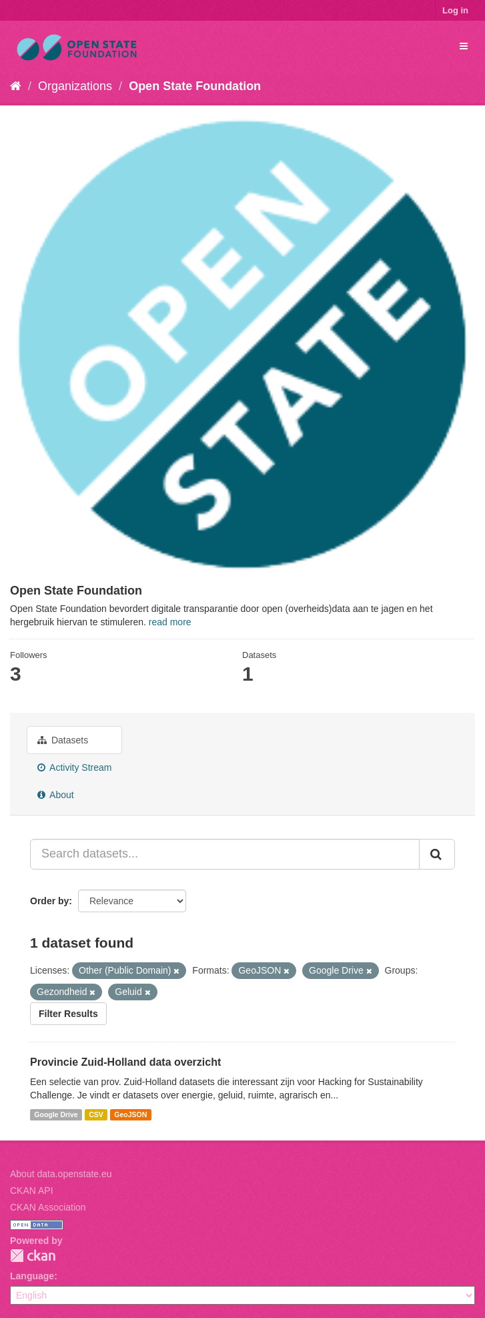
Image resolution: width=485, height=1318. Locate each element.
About (55, 794)
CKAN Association (48, 1207)
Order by (49, 901)
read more (170, 622)
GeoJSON (130, 1114)
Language (32, 1276)
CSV (96, 1114)
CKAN (32, 1256)
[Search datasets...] (225, 854)
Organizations (75, 86)
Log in (455, 10)
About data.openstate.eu (61, 1174)
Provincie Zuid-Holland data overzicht (125, 1062)
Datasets (62, 740)
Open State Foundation (195, 86)
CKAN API (31, 1190)
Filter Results (68, 1013)
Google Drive (55, 1114)
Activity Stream (74, 767)
